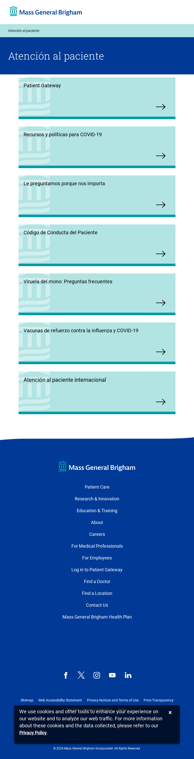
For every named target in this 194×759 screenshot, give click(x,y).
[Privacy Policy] (33, 733)
